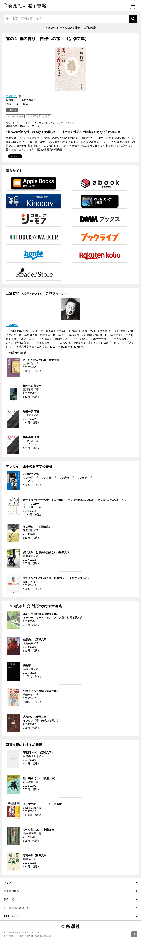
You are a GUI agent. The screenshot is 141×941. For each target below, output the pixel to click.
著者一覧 (9, 899)
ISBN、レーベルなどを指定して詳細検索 (72, 27)
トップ (7, 882)
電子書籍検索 (11, 890)
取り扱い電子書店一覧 (16, 907)
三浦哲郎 (11, 96)
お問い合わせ (11, 916)
